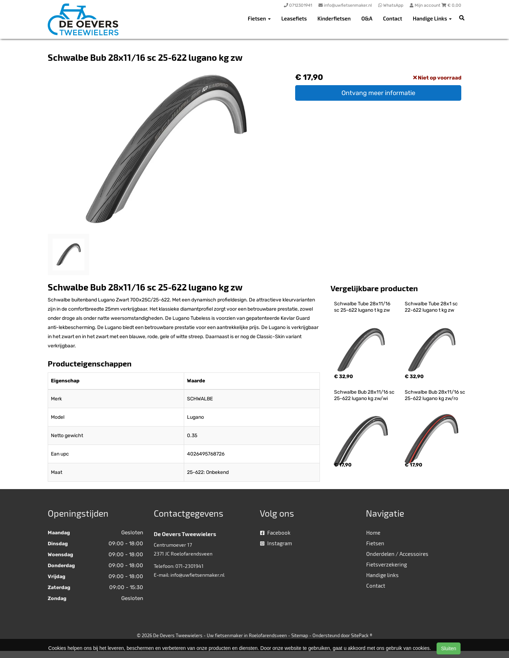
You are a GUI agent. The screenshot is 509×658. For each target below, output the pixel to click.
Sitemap (299, 635)
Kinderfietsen (334, 18)
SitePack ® (361, 635)
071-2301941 (189, 566)
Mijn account (425, 5)
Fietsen (375, 543)
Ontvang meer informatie (378, 93)
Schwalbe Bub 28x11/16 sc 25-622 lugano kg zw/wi (365, 395)
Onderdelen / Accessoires (397, 554)
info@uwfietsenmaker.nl (197, 575)
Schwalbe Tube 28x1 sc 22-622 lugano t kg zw (432, 307)
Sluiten (448, 648)
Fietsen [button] (259, 18)
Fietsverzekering (386, 564)
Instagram (276, 543)
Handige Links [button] (432, 18)
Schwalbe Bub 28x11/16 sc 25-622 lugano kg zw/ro (435, 395)
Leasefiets (294, 18)
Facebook (275, 532)
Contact (392, 18)
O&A (366, 18)
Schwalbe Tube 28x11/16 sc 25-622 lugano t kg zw (362, 307)
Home (373, 532)
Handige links (382, 575)
